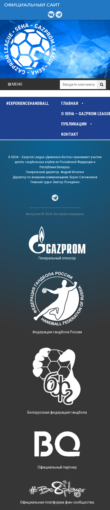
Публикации (74, 124)
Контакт (69, 134)
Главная (69, 103)
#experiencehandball (27, 103)
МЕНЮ (15, 84)
